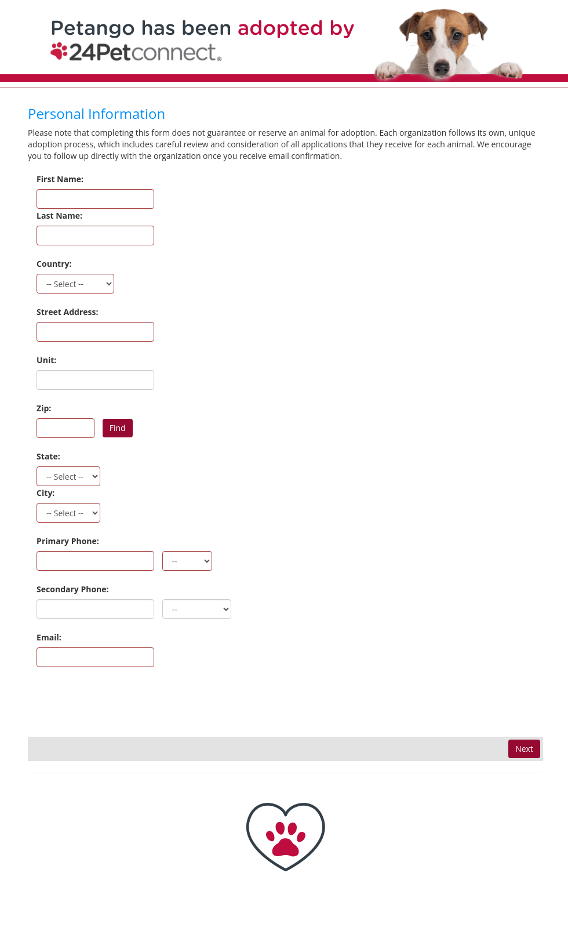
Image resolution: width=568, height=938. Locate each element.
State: (48, 456)
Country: (54, 263)
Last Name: (59, 215)
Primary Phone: (68, 540)
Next (524, 748)
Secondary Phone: (72, 589)
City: (45, 492)
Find (118, 427)
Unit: (46, 359)
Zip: (44, 408)
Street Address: (67, 311)
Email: (49, 637)
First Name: (60, 178)
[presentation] (116, 702)
